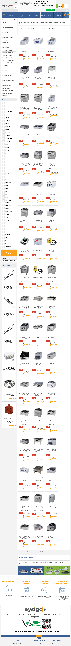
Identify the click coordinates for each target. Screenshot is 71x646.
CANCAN (6, 135)
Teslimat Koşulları (36, 570)
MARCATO (6, 192)
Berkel (5, 124)
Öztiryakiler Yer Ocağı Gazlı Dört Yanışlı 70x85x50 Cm (51, 397)
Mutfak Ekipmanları (10, 14)
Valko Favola (7, 232)
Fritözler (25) (5, 35)
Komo (5, 186)
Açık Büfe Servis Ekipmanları (20, 587)
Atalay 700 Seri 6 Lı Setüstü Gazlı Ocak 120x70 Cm (50, 113)
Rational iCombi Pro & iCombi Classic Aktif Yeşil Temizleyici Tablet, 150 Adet (9, 368)
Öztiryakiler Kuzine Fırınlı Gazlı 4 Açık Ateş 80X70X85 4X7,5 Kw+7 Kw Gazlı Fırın (51, 239)
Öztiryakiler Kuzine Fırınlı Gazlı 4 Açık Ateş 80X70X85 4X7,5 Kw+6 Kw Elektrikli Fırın (64, 82)
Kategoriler (5, 258)
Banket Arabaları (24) (7, 75)
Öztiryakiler (6, 115)
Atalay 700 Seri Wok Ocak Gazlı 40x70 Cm (24, 81)
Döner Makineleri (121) (7, 37)
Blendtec (6, 130)
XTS (4, 238)
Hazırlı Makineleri (17, 570)
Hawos (5, 171)
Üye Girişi (60, 6)
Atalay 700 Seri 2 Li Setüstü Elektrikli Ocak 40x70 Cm (24, 50)
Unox (5, 229)
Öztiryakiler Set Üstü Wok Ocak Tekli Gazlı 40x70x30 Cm (38, 460)
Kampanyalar (18, 3)
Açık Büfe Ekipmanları (37, 14)
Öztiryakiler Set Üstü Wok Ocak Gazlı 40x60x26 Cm (51, 334)
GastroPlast (6, 159)
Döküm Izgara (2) (6, 47)
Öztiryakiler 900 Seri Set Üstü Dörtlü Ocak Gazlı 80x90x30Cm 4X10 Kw (64, 334)
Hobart (5, 174)
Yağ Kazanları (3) (6, 65)
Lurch (5, 189)
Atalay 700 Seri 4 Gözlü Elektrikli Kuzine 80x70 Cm (50, 302)
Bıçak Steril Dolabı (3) (7, 68)
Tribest (5, 226)
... (55, 31)
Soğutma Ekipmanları (50, 14)
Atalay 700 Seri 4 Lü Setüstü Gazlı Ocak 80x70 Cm (64, 397)
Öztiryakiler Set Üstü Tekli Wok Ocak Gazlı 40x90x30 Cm (24, 207)
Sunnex (5, 109)
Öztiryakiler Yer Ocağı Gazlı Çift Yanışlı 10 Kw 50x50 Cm (64, 365)
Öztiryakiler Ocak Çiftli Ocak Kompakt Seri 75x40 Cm (64, 270)
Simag (5, 220)
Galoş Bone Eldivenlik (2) (8, 60)
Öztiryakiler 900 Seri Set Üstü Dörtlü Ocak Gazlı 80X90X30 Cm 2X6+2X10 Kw (24, 429)
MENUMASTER (7, 106)
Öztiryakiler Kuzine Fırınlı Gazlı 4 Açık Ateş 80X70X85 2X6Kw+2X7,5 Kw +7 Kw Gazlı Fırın (51, 146)
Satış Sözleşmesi (36, 575)
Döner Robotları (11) (7, 57)
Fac (4, 153)
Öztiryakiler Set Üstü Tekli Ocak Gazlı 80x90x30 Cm (24, 176)
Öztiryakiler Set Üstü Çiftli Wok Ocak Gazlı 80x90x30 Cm (24, 144)
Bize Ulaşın (54, 573)
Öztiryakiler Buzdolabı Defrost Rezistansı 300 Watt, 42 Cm (9, 341)
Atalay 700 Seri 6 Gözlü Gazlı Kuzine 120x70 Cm (24, 397)
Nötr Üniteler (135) (6, 95)
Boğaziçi (6, 132)
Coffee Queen (7, 138)
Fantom (5, 156)
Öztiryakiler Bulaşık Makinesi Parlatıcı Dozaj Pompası (37, 239)
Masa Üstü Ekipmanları (17, 15)
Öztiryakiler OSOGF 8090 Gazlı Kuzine (51, 175)
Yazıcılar (5, 241)
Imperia (5, 180)
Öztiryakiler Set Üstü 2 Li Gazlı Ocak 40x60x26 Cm (37, 176)
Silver (5, 217)
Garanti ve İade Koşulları (38, 578)
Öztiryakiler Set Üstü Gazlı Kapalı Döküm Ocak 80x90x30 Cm (24, 270)
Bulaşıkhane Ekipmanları (57, 14)
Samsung (6, 214)
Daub (5, 144)
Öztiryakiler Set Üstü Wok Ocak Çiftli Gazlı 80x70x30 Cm (51, 365)
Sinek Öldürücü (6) (7, 62)
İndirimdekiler (55, 580)
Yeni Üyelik (15, 597)
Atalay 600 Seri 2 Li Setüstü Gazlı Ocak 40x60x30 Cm (50, 50)
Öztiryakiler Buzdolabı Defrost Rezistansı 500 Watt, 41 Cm (9, 287)
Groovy (5, 162)
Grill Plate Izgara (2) (7, 50)
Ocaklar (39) (5, 22)
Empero (5, 147)
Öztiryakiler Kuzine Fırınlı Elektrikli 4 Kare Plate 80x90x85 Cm (37, 144)
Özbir (5, 197)
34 (64, 31)
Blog (68, 14)
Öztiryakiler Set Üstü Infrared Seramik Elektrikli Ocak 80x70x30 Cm (37, 334)
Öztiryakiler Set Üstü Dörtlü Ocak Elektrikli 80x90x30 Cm (64, 239)
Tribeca (5, 223)
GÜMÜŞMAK (7, 112)
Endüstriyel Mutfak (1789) (9, 260)
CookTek (6, 141)
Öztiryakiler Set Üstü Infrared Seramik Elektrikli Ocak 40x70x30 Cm (64, 302)
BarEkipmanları (44, 14)
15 (60, 31)
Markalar (4, 99)
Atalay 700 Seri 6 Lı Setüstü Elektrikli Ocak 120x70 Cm (64, 144)
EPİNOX (5, 150)
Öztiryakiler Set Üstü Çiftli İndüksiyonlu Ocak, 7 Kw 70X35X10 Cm (37, 302)
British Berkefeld (8, 103)
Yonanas (6, 244)
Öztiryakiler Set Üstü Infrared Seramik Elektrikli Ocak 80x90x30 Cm (64, 176)
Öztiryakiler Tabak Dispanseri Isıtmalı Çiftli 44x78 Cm (50, 428)
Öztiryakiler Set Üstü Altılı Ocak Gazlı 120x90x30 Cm (37, 270)
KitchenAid (6, 183)
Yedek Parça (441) (6, 78)
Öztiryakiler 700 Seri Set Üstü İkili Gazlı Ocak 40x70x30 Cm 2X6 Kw (64, 113)
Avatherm (6, 121)
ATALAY (5, 118)
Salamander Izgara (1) (7, 45)
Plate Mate (6, 205)
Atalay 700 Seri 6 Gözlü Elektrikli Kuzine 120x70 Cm (50, 207)
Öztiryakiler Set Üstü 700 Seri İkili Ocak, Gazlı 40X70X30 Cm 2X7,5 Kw (51, 271)
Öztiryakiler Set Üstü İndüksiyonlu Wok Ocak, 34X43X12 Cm (37, 207)
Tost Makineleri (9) (7, 55)
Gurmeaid (6, 165)
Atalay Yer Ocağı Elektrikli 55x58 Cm (37, 80)
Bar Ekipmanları (17, 590)
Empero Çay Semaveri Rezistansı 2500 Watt (9, 395)
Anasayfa (54, 570)
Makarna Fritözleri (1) (7, 52)
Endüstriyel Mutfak (30, 14)
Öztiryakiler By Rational (7, 201)
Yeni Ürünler (54, 578)
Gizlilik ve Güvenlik (36, 580)
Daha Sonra (41, 9)
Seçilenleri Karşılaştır (26, 32)
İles (4, 177)
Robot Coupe (7, 211)
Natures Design (7, 194)
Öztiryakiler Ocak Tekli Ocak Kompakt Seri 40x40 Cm (24, 460)
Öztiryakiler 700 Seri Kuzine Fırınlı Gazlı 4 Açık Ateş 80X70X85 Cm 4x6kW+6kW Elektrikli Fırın (51, 82)
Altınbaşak (6, 247)
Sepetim (54, 585)
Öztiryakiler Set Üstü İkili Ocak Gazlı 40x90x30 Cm (64, 50)
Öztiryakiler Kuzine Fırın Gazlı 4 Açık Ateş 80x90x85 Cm (24, 365)
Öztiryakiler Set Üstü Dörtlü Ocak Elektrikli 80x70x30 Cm (24, 334)
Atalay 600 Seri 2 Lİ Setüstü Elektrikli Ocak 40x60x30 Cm (24, 113)
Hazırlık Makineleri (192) (8, 80)
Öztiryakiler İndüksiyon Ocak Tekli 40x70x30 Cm (24, 302)
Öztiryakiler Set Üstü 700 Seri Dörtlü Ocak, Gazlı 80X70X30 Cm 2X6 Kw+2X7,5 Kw (64, 429)
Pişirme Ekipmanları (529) (8, 19)
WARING (6, 235)
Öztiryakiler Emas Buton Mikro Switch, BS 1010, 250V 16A (9, 421)
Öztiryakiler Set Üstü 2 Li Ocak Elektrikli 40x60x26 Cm (37, 50)
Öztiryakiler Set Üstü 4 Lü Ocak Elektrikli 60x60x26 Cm (37, 397)
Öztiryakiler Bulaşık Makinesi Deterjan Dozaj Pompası (64, 207)
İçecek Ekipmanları (17, 575)
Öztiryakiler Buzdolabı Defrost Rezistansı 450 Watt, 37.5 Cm (9, 314)
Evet (50, 9)
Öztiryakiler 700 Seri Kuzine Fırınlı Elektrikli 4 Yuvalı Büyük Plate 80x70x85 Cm (24, 239)
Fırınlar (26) (5, 25)
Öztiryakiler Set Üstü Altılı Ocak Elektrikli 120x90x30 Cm (37, 113)
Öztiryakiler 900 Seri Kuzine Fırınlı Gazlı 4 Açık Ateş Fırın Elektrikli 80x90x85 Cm (38, 430)
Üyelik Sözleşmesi (36, 573)
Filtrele (9, 253)
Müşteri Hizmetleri (56, 582)
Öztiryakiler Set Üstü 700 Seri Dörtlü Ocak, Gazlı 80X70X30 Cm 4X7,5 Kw (37, 365)
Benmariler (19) (6, 88)
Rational (6, 208)
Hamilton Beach (7, 168)
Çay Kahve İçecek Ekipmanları (23, 15)
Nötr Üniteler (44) (6, 32)
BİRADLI (6, 127)
